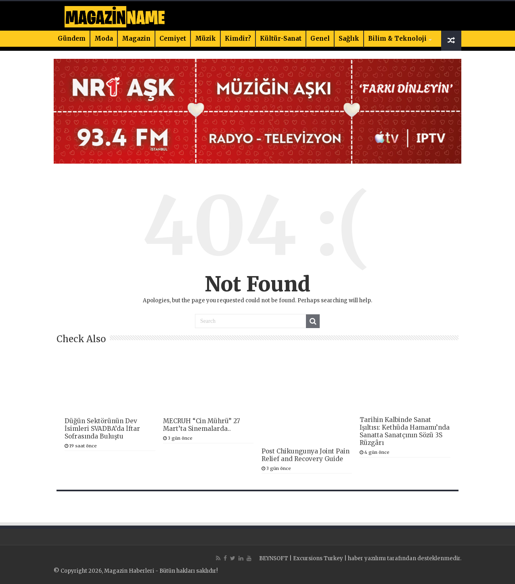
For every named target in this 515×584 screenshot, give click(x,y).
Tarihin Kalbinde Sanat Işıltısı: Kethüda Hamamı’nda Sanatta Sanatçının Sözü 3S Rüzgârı (405, 431)
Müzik (205, 38)
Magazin (136, 38)
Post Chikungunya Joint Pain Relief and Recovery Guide (306, 455)
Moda (103, 38)
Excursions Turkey (318, 558)
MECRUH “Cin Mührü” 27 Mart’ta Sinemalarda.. (201, 424)
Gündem (72, 38)
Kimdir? (238, 38)
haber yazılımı (367, 558)
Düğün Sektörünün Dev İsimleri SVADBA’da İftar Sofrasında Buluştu (102, 428)
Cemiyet (172, 38)
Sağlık (349, 38)
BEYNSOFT (273, 558)
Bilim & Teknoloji (397, 38)
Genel (320, 38)
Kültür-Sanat (280, 38)
